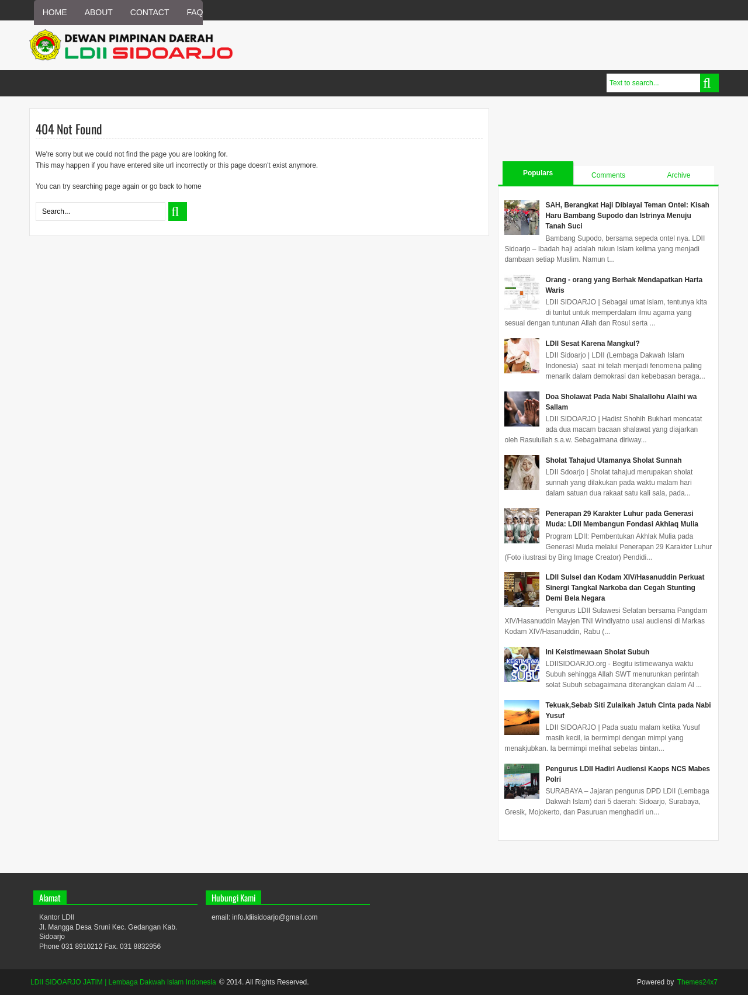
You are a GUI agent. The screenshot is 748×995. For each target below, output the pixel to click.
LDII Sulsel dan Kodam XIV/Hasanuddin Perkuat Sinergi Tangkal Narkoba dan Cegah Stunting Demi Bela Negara (624, 587)
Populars (538, 173)
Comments (608, 175)
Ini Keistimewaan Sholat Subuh (597, 652)
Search (709, 83)
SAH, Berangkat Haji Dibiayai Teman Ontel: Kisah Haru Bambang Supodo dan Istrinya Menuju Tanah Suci (627, 215)
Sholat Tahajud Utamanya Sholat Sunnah (613, 460)
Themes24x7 (697, 982)
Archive (678, 175)
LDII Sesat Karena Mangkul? (592, 343)
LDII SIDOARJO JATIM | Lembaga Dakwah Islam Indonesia (123, 982)
